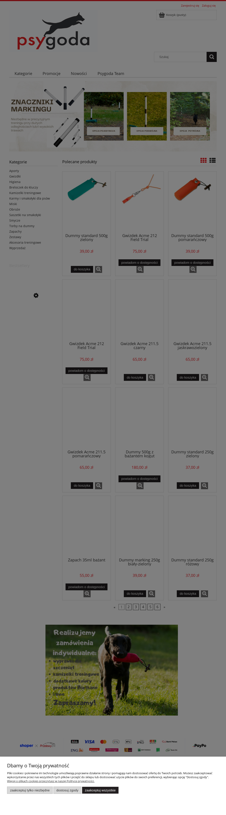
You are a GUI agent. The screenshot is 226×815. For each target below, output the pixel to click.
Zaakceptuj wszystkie (100, 790)
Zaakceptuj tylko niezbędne (30, 790)
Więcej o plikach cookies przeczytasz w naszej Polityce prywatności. (50, 781)
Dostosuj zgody (67, 790)
